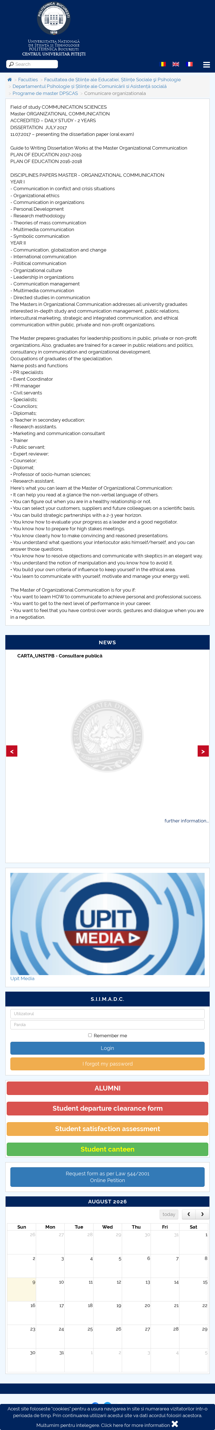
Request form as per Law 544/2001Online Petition (107, 1177)
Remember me (107, 1035)
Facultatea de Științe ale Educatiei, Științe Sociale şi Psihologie (112, 79)
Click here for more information (135, 1425)
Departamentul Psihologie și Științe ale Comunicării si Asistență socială (90, 86)
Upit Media (22, 978)
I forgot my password (108, 1064)
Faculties (28, 79)
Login (107, 1048)
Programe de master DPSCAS (45, 93)
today (169, 1214)
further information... (187, 821)
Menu (206, 65)
